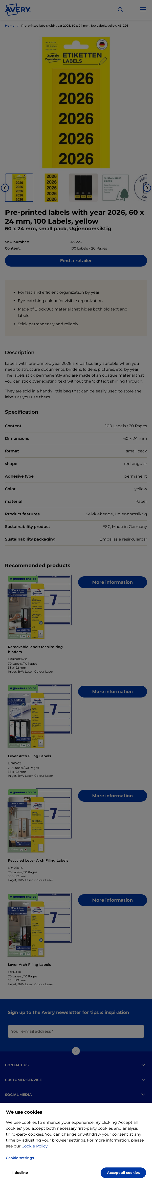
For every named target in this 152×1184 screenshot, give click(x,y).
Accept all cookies (123, 1172)
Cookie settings (20, 1158)
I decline (20, 1172)
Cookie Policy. (35, 1146)
